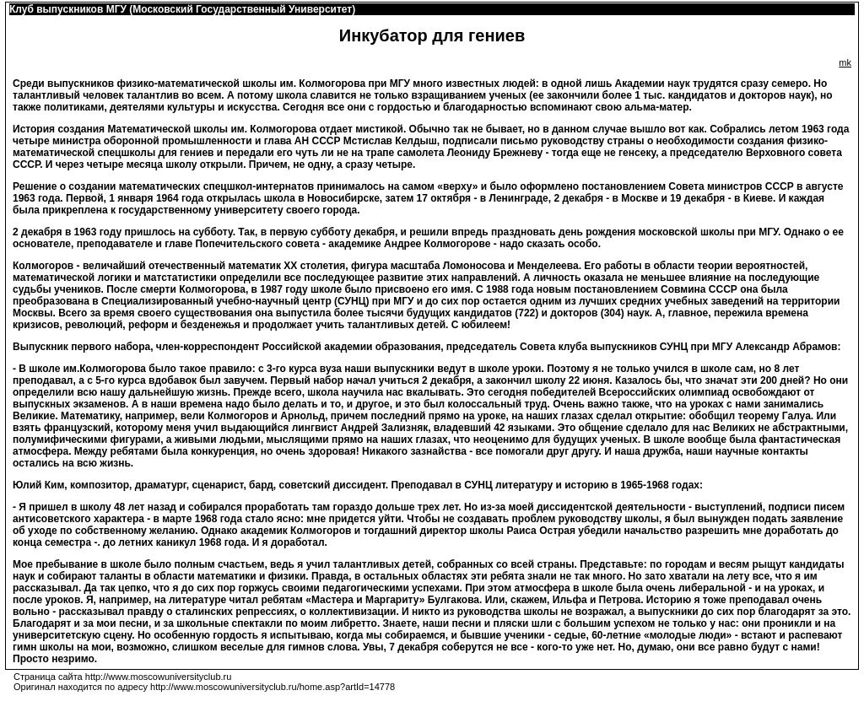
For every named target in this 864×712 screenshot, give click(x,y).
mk (845, 62)
